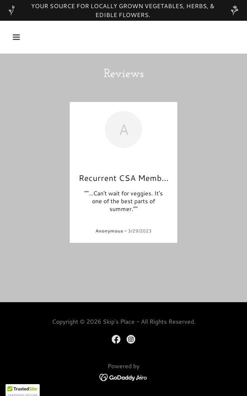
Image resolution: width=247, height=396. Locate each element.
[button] (26, 37)
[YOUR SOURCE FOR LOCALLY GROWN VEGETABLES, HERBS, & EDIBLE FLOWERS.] (123, 10)
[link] (116, 339)
